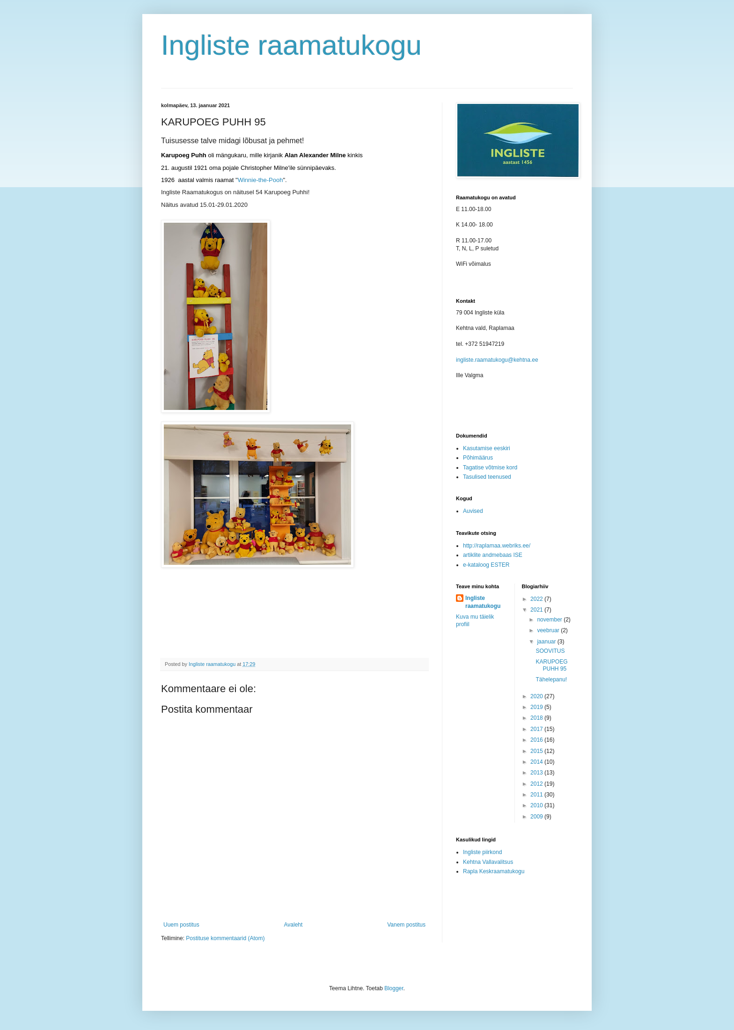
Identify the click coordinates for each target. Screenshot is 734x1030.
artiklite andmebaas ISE (492, 555)
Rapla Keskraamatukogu (493, 871)
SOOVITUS (550, 651)
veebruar (549, 630)
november (550, 619)
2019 (537, 707)
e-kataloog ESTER (486, 565)
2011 (537, 794)
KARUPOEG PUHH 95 (551, 665)
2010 (537, 805)
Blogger (394, 988)
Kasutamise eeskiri (486, 448)
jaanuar (547, 641)
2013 (537, 772)
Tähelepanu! (551, 679)
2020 (537, 696)
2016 (537, 740)
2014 (537, 762)
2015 (537, 751)
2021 (537, 609)
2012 (537, 784)
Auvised (473, 511)
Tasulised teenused (487, 477)
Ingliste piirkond (482, 852)
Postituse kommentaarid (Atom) (225, 938)
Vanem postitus (406, 924)
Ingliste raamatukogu (291, 45)
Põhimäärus (478, 457)
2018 (537, 718)
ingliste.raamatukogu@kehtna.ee (497, 360)
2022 (537, 599)
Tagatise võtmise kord (490, 467)
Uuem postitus (181, 924)
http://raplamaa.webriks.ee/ (496, 545)
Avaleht (293, 924)
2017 (537, 729)
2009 (537, 816)
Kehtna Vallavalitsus (488, 862)
